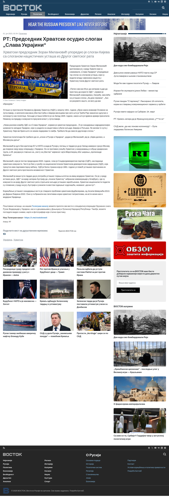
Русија (24, 14)
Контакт (131, 464)
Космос (153, 14)
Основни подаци (93, 460)
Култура (48, 478)
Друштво (85, 14)
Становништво (92, 474)
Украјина (7, 240)
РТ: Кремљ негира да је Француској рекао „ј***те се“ (139, 119)
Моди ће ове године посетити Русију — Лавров (136, 83)
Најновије (10, 14)
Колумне (140, 14)
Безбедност (53, 14)
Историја (90, 464)
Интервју (125, 14)
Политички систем (94, 467)
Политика (37, 14)
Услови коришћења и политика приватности (146, 467)
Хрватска (18, 240)
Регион (98, 14)
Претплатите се (128, 290)
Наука (47, 474)
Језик (88, 478)
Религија (90, 471)
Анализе (111, 14)
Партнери (132, 460)
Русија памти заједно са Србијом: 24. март (134, 112)
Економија (70, 14)
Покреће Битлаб (135, 471)
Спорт (47, 481)
